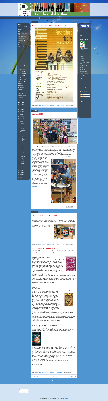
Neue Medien (21, 75)
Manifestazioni (21, 65)
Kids (19, 52)
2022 (21, 111)
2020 (21, 114)
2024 (21, 107)
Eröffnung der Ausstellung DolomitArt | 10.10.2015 (51, 25)
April (22, 163)
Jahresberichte (21, 50)
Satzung (20, 89)
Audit (19, 31)
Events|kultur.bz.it (83, 65)
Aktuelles (20, 29)
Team (19, 91)
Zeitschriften (20, 97)
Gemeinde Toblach (83, 71)
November (23, 126)
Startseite (21, 17)
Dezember (23, 125)
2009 (21, 177)
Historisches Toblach (84, 73)
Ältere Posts (73, 376)
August (22, 156)
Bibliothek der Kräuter (22, 33)
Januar (22, 166)
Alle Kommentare (84, 96)
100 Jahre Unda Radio (22, 26)
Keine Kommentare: (61, 105)
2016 (21, 121)
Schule (62, 17)
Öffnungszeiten (44, 17)
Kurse (19, 59)
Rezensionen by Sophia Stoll (43, 248)
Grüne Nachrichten (22, 46)
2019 (21, 116)
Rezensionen (21, 87)
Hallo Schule (20, 48)
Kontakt (51, 17)
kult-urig (19, 54)
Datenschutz (20, 40)
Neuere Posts (35, 376)
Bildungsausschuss (22, 38)
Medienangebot (21, 67)
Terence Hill (20, 93)
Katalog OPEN (82, 60)
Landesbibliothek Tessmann (83, 79)
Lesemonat (20, 61)
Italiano (81, 35)
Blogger (66, 398)
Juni (22, 159)
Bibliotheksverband (83, 69)
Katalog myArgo (83, 58)
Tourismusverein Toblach (84, 81)
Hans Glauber (35, 17)
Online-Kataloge (21, 79)
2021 (21, 113)
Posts (82, 94)
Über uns (28, 17)
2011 (21, 174)
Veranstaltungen (21, 95)
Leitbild (68, 17)
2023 (21, 109)
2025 (21, 106)
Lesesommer (20, 63)
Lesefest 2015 (37, 114)
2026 (21, 104)
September (23, 130)
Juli (21, 158)
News (19, 77)
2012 (21, 172)
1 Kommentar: (59, 372)
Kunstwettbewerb (21, 56)
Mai (22, 161)
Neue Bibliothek (21, 73)
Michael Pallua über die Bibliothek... (46, 215)
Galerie (19, 44)
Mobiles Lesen (21, 71)
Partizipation (20, 81)
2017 (21, 120)
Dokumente (20, 42)
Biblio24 (81, 67)
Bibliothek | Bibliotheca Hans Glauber (84, 48)
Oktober (22, 128)
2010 (21, 176)
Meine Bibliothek (21, 69)
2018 (21, 118)
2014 (21, 168)
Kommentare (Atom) (56, 380)
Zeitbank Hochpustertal (84, 87)
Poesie (19, 83)
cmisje (58, 398)
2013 (21, 170)
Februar (22, 165)
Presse (19, 85)
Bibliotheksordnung (22, 36)
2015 (21, 123)
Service (56, 17)
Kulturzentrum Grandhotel (82, 76)
